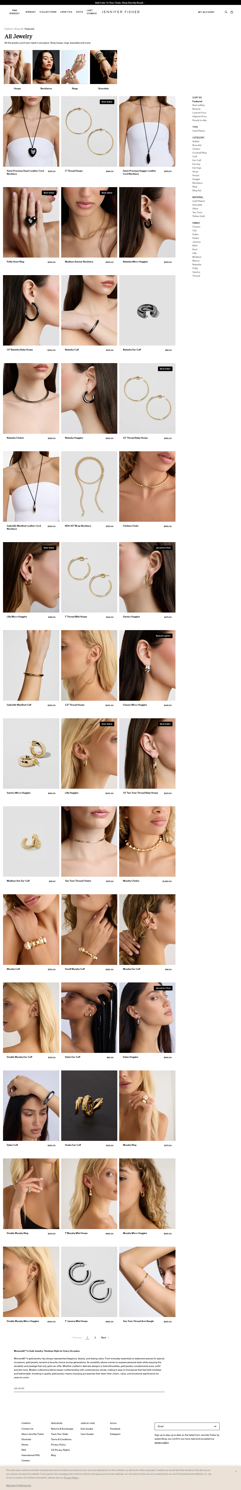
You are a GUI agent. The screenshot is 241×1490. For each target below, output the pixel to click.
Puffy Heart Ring (15, 261)
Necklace (197, 183)
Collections (48, 12)
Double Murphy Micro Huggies (23, 1321)
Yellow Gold (198, 216)
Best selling (198, 105)
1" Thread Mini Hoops (76, 616)
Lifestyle (66, 12)
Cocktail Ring (199, 152)
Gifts (79, 12)
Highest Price (199, 116)
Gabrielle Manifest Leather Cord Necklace (24, 527)
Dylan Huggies (130, 1057)
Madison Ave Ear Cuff (18, 881)
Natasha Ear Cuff (132, 349)
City (194, 230)
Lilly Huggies (71, 793)
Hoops (195, 175)
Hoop (195, 171)
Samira (196, 272)
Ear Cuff (196, 160)
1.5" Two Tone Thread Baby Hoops (140, 793)
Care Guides (87, 1434)
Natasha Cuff (72, 349)
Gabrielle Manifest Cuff (19, 705)
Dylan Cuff (12, 1145)
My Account (206, 12)
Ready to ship (199, 120)
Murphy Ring (129, 1145)
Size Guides (87, 1428)
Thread (196, 276)
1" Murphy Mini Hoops (76, 1233)
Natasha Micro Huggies (135, 261)
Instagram (115, 1434)
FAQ (23, 1450)
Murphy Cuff (13, 969)
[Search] (226, 12)
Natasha (196, 264)
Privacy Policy (58, 1444)
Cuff (194, 156)
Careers (25, 1460)
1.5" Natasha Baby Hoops (20, 349)
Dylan (195, 234)
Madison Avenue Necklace (74, 6)
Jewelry (30, 12)
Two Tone (197, 212)
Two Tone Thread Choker (78, 881)
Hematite (197, 205)
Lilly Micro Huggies (17, 616)
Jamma (196, 242)
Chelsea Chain (130, 526)
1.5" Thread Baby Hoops (135, 438)
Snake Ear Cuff (73, 1145)
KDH (194, 245)
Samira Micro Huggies (19, 793)
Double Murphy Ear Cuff (19, 1057)
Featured (197, 101)
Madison (196, 257)
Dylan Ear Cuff (72, 1057)
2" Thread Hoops (73, 171)
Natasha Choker (15, 438)
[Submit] (214, 1426)
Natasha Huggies (74, 438)
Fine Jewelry (14, 12)
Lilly (194, 253)
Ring (194, 186)
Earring (196, 164)
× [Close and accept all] (236, 1471)
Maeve (196, 260)
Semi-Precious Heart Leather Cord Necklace (25, 172)
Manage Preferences (18, 1485)
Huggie (196, 179)
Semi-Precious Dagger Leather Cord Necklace (139, 172)
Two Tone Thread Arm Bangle (138, 1321)
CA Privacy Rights (60, 1450)
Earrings (196, 168)
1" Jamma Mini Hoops (76, 1321)
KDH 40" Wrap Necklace (78, 526)
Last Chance (92, 12)
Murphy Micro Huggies (135, 1233)
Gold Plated (198, 131)
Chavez (196, 226)
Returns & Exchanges (62, 1428)
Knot (194, 249)
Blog (53, 1455)
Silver (195, 208)
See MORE (19, 1388)
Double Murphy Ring (17, 1233)
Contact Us (27, 1428)
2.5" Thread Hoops (74, 705)
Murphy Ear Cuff (131, 969)
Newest (196, 109)
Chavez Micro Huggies (135, 705)
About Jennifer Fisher (32, 1434)
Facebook (115, 1428)
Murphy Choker (131, 881)
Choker (196, 149)
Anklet (195, 141)
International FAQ (30, 1455)
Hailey (195, 238)
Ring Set (196, 190)
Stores (24, 1444)
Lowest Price (199, 112)
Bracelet (196, 145)
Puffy (195, 268)
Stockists (26, 1439)
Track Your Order (59, 1434)
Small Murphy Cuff (75, 969)
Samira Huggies (131, 616)
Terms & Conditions (61, 1439)
